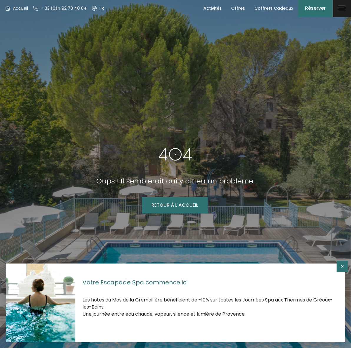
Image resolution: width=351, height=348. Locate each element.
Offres (238, 8)
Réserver (315, 8)
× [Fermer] (342, 266)
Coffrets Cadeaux (273, 8)
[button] (97, 8)
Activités (212, 8)
